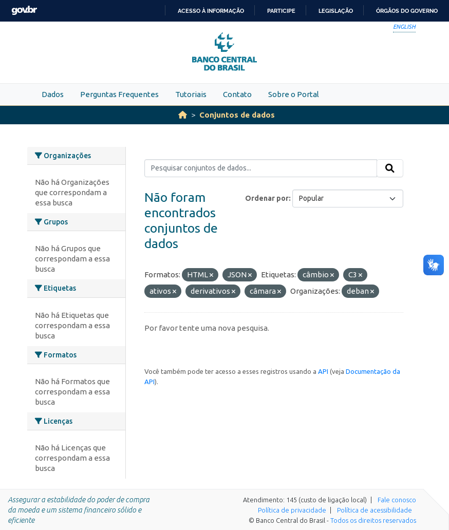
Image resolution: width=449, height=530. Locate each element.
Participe (281, 10)
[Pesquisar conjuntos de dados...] (260, 168)
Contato (237, 94)
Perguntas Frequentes (119, 94)
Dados (53, 94)
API (323, 371)
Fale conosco (397, 499)
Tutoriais (191, 94)
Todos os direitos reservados (373, 520)
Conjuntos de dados (237, 114)
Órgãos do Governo (407, 10)
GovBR (24, 10)
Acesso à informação (211, 10)
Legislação (336, 10)
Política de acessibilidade (374, 510)
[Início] (182, 114)
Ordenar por (267, 198)
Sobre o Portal (293, 94)
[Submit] (390, 168)
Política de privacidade (292, 510)
